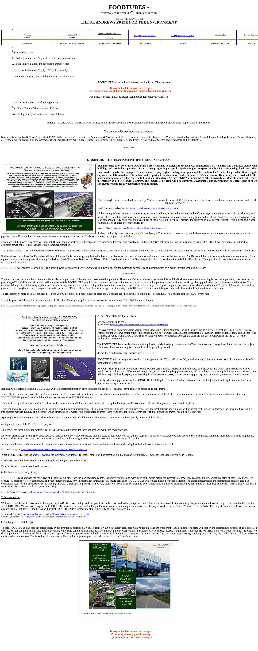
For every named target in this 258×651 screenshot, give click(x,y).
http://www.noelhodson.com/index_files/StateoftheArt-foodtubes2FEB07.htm (54, 449)
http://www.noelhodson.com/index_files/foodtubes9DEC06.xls (152, 208)
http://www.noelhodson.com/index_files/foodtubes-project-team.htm (139, 324)
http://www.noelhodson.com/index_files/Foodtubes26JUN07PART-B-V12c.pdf (55, 514)
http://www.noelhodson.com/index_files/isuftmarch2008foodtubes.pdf (55, 517)
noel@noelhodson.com (105, 613)
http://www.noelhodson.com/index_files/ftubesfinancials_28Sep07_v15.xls (63, 492)
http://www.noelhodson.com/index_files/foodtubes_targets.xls (140, 228)
